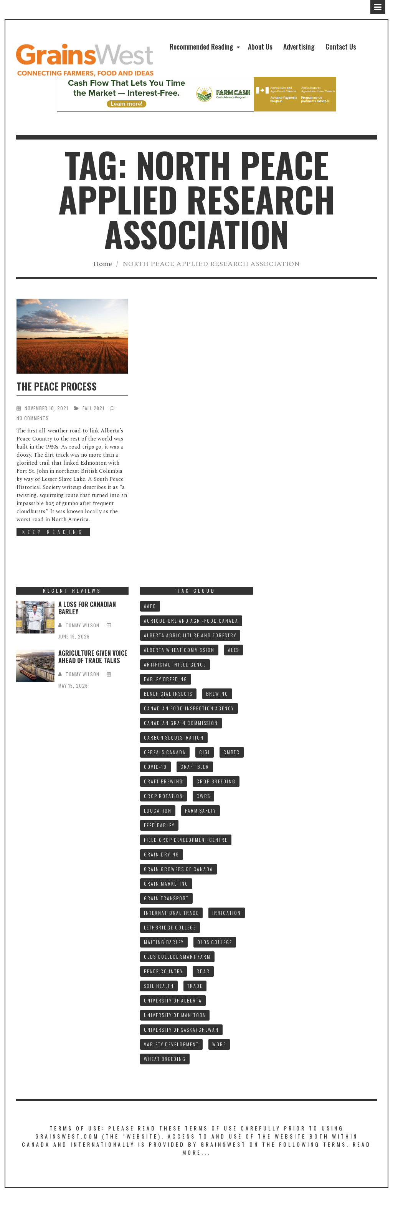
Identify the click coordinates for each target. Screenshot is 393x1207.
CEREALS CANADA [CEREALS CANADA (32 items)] (165, 752)
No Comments (33, 418)
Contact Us (340, 47)
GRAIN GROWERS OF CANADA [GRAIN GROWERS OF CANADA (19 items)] (178, 869)
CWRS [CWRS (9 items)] (203, 796)
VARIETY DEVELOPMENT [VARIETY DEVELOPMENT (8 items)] (171, 1044)
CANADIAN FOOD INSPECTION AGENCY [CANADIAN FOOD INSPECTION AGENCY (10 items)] (189, 708)
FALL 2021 (94, 408)
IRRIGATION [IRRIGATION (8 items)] (226, 912)
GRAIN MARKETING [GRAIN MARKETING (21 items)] (166, 883)
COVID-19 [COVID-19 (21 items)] (155, 766)
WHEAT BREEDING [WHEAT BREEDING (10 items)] (165, 1059)
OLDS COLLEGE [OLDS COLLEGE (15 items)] (214, 942)
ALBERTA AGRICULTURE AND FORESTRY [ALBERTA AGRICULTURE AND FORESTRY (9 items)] (190, 635)
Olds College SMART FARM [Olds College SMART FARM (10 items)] (177, 956)
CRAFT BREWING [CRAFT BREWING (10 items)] (163, 781)
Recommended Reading (201, 47)
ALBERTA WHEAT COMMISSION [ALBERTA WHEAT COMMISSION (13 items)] (179, 650)
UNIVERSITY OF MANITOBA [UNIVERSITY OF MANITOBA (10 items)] (175, 1015)
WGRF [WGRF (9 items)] (219, 1044)
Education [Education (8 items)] (158, 810)
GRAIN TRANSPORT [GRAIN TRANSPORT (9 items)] (166, 898)
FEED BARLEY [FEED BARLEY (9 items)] (159, 825)
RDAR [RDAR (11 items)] (203, 971)
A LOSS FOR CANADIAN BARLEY (87, 608)
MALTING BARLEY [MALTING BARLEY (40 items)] (164, 942)
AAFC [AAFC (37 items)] (150, 606)
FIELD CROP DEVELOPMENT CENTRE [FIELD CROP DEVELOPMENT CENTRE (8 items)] (186, 839)
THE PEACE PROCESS (57, 386)
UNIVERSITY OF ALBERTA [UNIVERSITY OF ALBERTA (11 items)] (173, 1000)
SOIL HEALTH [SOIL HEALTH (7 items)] (159, 986)
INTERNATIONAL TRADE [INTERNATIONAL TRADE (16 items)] (171, 912)
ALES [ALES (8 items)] (233, 650)
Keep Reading (53, 532)
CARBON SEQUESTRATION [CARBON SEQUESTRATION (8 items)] (174, 737)
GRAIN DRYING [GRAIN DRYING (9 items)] (161, 854)
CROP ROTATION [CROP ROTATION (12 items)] (163, 796)
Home (102, 264)
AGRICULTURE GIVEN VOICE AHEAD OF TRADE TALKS (92, 656)
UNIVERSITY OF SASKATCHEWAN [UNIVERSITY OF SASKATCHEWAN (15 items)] (181, 1029)
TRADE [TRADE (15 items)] (195, 986)
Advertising (299, 47)
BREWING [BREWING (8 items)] (217, 693)
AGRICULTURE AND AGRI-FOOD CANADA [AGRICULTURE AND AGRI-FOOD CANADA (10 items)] (191, 620)
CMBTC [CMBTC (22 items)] (231, 752)
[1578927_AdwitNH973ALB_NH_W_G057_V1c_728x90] (196, 94)
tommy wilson (82, 625)
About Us (260, 47)
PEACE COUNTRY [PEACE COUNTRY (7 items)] (163, 971)
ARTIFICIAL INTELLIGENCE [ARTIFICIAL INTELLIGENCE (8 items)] (175, 664)
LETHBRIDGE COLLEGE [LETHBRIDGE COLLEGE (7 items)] (170, 927)
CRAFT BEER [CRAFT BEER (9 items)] (194, 766)
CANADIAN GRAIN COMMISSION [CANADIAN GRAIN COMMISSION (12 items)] (181, 723)
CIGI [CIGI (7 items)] (204, 752)
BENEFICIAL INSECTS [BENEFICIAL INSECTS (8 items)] (168, 693)
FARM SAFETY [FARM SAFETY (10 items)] (200, 810)
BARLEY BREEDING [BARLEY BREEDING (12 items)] (165, 679)
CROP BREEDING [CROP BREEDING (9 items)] (216, 781)
